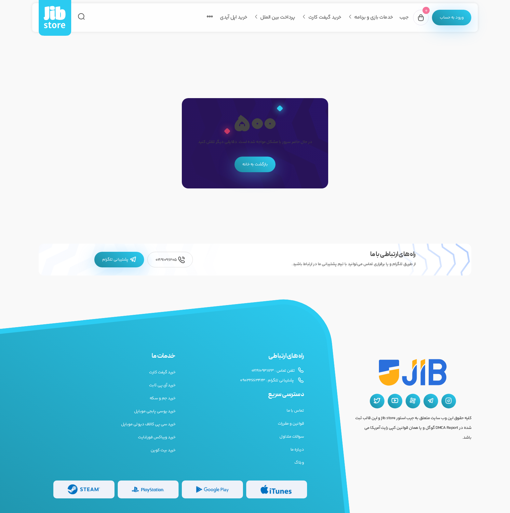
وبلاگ (299, 462)
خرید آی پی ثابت (162, 385)
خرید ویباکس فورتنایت (156, 437)
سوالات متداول (291, 436)
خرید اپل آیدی (233, 17)
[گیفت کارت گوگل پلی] (212, 489)
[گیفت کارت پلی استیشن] (148, 489)
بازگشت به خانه (255, 164)
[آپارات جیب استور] (413, 401)
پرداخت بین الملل (277, 17)
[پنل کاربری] (451, 17)
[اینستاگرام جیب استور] (448, 401)
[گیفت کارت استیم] (83, 489)
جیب (404, 17)
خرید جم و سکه (163, 398)
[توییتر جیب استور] (377, 401)
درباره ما (297, 449)
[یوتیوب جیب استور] (395, 401)
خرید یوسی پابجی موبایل (154, 411)
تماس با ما (295, 410)
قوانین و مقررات (291, 423)
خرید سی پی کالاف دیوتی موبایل (148, 424)
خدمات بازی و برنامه (373, 17)
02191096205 (170, 259)
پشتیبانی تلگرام (119, 259)
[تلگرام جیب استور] (430, 401)
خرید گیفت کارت (324, 17)
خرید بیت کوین (163, 450)
